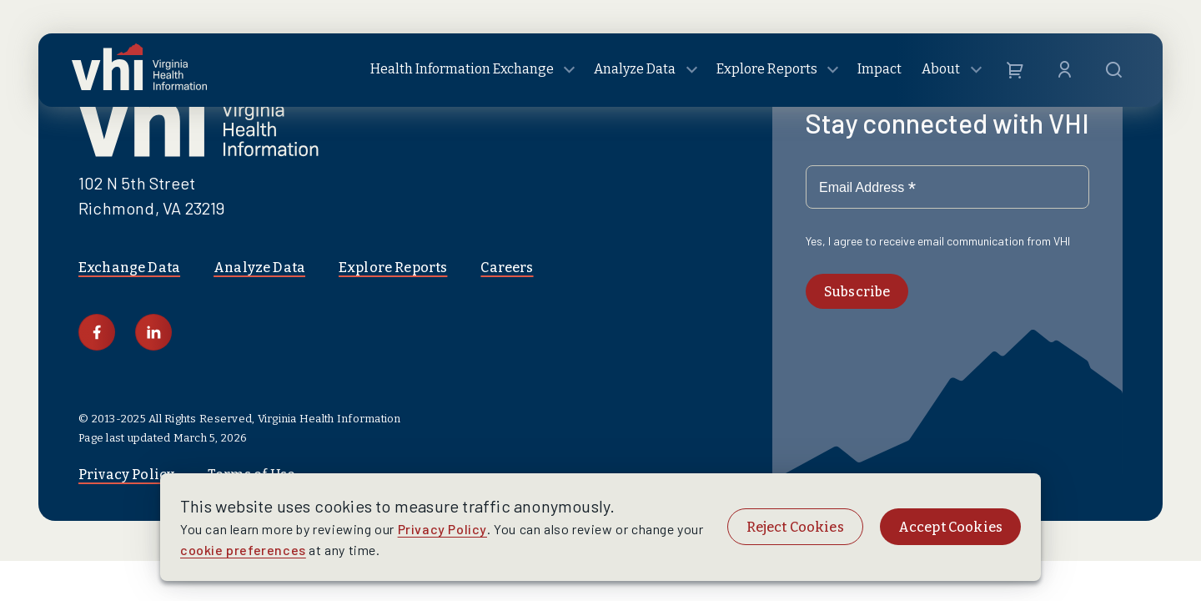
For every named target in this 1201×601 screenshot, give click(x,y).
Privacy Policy (442, 529)
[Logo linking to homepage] (139, 70)
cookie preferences (243, 550)
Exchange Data (129, 267)
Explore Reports (393, 267)
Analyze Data (259, 267)
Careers (506, 267)
